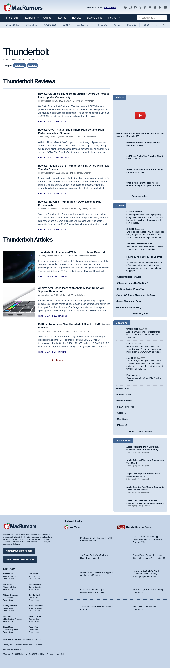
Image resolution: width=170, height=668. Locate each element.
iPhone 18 (131, 25)
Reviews (76, 17)
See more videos (140, 196)
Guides (47, 17)
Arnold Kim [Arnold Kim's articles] (8, 573)
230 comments (60, 316)
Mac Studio (122, 419)
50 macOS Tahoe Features (139, 243)
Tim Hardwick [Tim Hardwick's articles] (34, 594)
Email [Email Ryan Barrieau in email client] (31, 621)
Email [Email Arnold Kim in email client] (5, 578)
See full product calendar (140, 431)
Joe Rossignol (82, 331)
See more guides (140, 313)
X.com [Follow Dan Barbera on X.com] (11, 621)
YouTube (75, 526)
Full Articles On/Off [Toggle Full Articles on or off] (26, 654)
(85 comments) (60, 121)
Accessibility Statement (12, 649)
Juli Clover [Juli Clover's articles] (7, 584)
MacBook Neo (83, 25)
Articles (32, 65)
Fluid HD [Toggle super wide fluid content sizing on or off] (44, 654)
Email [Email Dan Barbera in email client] (5, 621)
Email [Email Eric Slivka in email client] (31, 578)
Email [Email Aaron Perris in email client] (31, 632)
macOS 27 (131, 358)
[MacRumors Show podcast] (125, 7)
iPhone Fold (31, 25)
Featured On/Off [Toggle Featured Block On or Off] (10, 654)
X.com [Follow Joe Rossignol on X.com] (37, 589)
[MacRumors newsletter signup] (165, 7)
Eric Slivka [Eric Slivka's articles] (33, 573)
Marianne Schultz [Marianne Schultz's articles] (36, 605)
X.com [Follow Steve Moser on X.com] (11, 632)
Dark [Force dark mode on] (62, 654)
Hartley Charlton (86, 101)
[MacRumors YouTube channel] (150, 7)
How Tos (61, 17)
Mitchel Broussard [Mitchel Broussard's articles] (10, 594)
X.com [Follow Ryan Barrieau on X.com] (37, 621)
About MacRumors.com (19, 550)
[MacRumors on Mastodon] (145, 7)
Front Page (12, 17)
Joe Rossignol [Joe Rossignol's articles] (35, 584)
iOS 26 (146, 25)
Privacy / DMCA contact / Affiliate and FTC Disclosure (23, 645)
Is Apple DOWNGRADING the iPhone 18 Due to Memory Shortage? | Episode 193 (147, 573)
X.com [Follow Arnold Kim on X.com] (11, 578)
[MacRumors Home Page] (23, 8)
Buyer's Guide (94, 17)
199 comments (60, 280)
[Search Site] (152, 17)
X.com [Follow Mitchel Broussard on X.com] (11, 600)
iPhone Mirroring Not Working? (132, 283)
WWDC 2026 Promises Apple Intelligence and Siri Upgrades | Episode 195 (147, 539)
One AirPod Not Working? (130, 307)
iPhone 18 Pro (12, 25)
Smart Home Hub (125, 407)
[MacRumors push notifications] (155, 7)
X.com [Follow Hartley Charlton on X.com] (11, 610)
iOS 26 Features (134, 212)
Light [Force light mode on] (57, 654)
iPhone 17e (102, 25)
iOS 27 (66, 25)
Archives (57, 360)
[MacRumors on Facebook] (135, 7)
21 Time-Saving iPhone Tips (130, 289)
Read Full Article (45, 121)
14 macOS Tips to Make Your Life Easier (136, 295)
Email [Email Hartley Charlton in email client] (5, 610)
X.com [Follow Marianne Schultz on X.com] (37, 610)
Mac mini (130, 375)
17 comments (60, 352)
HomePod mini (124, 401)
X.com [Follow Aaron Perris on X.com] (37, 632)
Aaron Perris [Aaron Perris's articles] (34, 626)
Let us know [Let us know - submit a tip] (110, 7)
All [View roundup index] (165, 25)
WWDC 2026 (50, 25)
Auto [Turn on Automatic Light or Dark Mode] (52, 654)
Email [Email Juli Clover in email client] (5, 589)
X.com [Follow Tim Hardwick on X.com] (37, 600)
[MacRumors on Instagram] (130, 7)
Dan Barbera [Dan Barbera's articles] (8, 616)
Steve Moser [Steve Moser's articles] (8, 626)
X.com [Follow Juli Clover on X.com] (11, 589)
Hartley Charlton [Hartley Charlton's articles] (10, 605)
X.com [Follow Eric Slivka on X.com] (37, 578)
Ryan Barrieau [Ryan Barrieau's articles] (35, 616)
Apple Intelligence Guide (129, 277)
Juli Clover (81, 295)
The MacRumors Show (138, 526)
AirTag (117, 25)
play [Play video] (140, 115)
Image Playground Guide (129, 301)
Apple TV (121, 413)
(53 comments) (60, 193)
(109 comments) (61, 157)
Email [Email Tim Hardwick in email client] (31, 600)
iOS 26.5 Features (135, 229)
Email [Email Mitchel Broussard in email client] (5, 600)
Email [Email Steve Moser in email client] (5, 632)
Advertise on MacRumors (20, 559)
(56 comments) (60, 229)
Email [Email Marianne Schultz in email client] (31, 610)
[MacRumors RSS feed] (160, 7)
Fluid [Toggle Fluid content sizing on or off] (38, 654)
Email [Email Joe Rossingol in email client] (31, 589)
